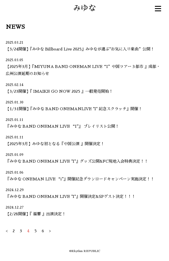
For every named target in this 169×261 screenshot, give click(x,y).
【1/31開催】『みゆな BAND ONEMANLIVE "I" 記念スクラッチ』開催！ (74, 109)
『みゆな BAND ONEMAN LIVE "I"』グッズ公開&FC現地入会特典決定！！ (77, 161)
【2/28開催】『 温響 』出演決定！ (36, 214)
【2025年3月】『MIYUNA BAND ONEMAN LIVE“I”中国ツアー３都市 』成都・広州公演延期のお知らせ (83, 70)
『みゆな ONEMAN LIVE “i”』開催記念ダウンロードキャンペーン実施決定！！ (80, 179)
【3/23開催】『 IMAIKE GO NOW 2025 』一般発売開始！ (59, 91)
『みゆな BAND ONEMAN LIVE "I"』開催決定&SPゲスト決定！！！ (70, 196)
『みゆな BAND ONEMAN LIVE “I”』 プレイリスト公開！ (62, 126)
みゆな (84, 8)
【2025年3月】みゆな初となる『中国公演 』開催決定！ (55, 144)
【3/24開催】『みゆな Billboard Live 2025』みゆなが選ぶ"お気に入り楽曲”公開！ (80, 49)
